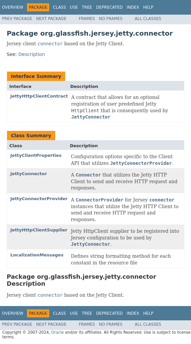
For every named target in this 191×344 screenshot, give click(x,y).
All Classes (148, 18)
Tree (87, 7)
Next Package (51, 18)
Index (133, 7)
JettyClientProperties (36, 155)
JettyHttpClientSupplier (38, 229)
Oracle (57, 332)
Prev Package (17, 18)
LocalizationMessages (37, 254)
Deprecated (109, 7)
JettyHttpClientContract (39, 96)
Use (74, 7)
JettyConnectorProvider (39, 198)
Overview (12, 7)
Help (148, 7)
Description (31, 54)
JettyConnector (28, 173)
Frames (87, 18)
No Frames (110, 18)
